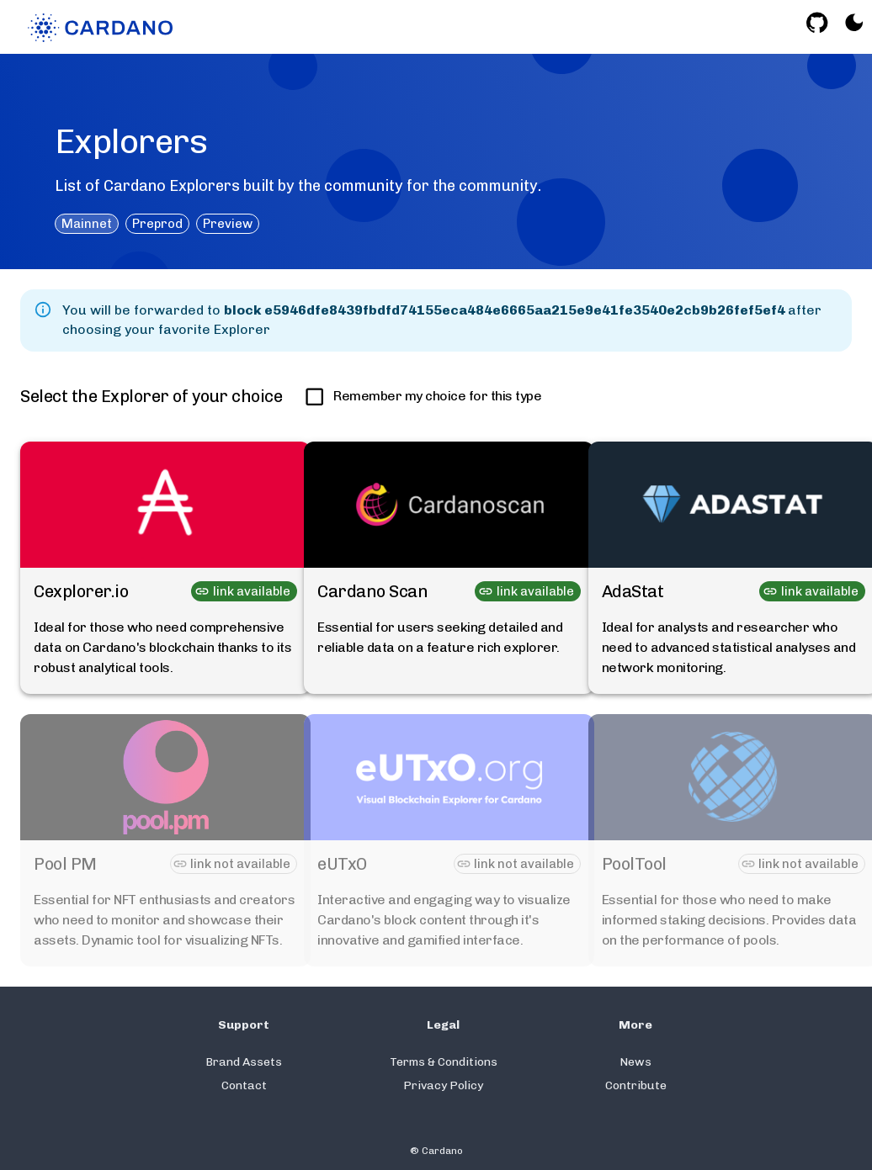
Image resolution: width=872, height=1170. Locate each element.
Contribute (636, 1085)
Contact (244, 1085)
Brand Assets (243, 1062)
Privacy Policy (443, 1085)
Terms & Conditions (443, 1062)
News (635, 1062)
